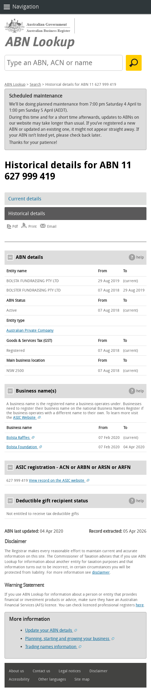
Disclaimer (98, 671)
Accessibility (19, 679)
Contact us (41, 671)
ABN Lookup (15, 84)
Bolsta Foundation (24, 447)
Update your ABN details (51, 630)
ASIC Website (26, 417)
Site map (81, 679)
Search (35, 84)
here (140, 605)
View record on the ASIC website (59, 480)
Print (32, 226)
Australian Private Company (30, 330)
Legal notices (70, 671)
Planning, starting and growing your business (69, 638)
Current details (24, 199)
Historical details (26, 214)
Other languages (52, 679)
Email (51, 226)
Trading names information (53, 646)
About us (16, 671)
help (140, 257)
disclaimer (101, 572)
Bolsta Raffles (20, 437)
